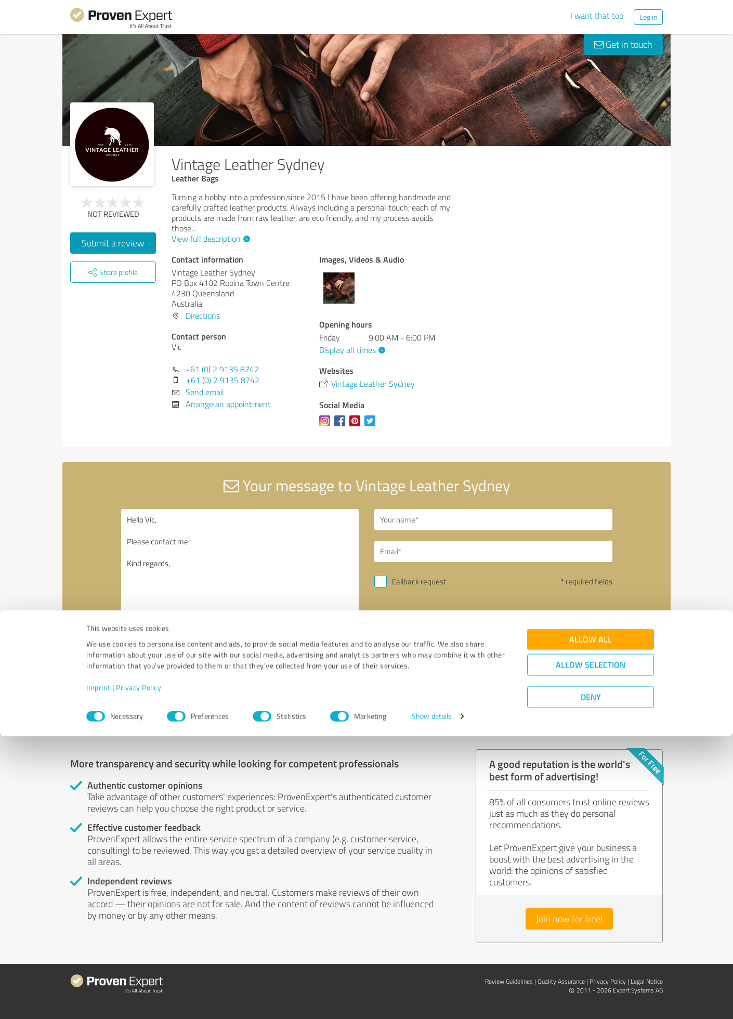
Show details (432, 999)
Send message (429, 653)
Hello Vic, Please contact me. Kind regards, (240, 598)
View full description (209, 238)
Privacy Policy (138, 970)
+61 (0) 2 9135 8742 (222, 369)
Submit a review (113, 243)
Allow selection (590, 948)
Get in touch (623, 44)
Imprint (98, 970)
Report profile (268, 726)
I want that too (596, 15)
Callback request (419, 581)
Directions (203, 315)
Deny (591, 980)
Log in (648, 17)
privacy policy (437, 681)
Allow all (590, 923)
